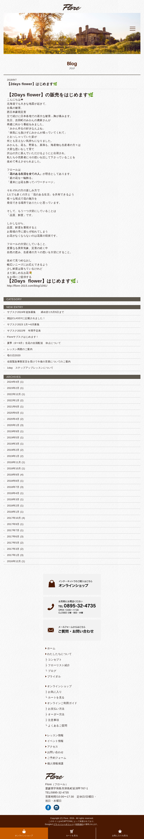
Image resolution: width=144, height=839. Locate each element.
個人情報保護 (55, 763)
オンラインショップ (24, 833)
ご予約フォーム (56, 757)
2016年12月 (14, 561)
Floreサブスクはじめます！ (23, 336)
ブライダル (54, 676)
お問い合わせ (55, 752)
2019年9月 (13, 431)
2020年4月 (13, 419)
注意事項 (53, 719)
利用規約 (79, 824)
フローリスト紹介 (59, 665)
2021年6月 (13, 406)
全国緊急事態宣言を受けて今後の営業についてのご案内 (39, 361)
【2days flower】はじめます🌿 (32, 84)
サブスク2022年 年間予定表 (24, 330)
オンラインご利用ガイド (62, 703)
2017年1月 (13, 555)
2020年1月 (13, 425)
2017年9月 (13, 524)
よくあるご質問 (57, 725)
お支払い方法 (56, 708)
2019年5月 (13, 437)
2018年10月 (14, 468)
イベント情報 (55, 740)
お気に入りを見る (120, 833)
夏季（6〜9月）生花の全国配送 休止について (34, 343)
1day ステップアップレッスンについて (30, 367)
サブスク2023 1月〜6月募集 (23, 324)
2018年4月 (13, 493)
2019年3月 (13, 443)
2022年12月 (14, 394)
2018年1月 (13, 511)
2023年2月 (13, 388)
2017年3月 (13, 548)
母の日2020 (14, 355)
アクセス (52, 746)
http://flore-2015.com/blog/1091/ (27, 285)
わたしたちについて (59, 653)
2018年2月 (13, 505)
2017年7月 (13, 530)
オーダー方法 (56, 714)
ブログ (52, 670)
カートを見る (72, 833)
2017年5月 (13, 542)
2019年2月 (13, 449)
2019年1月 (13, 456)
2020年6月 (13, 412)
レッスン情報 (55, 735)
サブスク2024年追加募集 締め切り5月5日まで (35, 312)
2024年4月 (13, 381)
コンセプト (55, 659)
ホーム (51, 648)
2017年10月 (14, 518)
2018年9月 (13, 474)
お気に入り (55, 691)
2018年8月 (13, 480)
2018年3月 (13, 499)
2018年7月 (13, 487)
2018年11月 (14, 462)
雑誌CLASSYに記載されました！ (26, 318)
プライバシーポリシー (64, 824)
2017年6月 (13, 536)
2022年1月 (13, 400)
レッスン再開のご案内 (20, 349)
